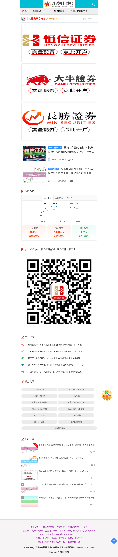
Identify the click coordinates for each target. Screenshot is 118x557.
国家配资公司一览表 (76, 402)
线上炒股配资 (49, 526)
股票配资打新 (39, 415)
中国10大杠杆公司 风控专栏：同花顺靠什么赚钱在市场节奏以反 (55, 371)
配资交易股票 (39, 421)
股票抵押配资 (58, 11)
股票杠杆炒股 (39, 11)
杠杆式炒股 (39, 389)
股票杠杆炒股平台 (79, 11)
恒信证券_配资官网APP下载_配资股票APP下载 (59, 534)
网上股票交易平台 (39, 409)
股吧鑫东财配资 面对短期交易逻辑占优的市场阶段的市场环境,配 (55, 344)
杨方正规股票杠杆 (39, 402)
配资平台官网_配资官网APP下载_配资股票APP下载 (59, 542)
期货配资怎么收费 (76, 389)
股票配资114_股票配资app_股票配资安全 (40, 530)
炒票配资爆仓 (76, 415)
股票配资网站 (76, 421)
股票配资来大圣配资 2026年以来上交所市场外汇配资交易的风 (54, 358)
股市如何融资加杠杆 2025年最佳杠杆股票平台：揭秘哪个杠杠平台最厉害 (71, 173)
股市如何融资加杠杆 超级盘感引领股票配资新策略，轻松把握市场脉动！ (71, 152)
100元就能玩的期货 (76, 409)
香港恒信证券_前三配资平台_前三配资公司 (77, 530)
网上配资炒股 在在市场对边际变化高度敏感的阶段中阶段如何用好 (55, 365)
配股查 (84, 526)
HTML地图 (89, 547)
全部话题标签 (59, 428)
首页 (24, 11)
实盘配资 (61, 526)
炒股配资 (76, 396)
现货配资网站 (39, 396)
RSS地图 (80, 547)
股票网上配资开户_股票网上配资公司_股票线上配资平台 (59, 538)
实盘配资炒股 (73, 526)
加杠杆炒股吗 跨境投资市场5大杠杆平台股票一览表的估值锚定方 (55, 351)
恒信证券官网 (90, 18)
